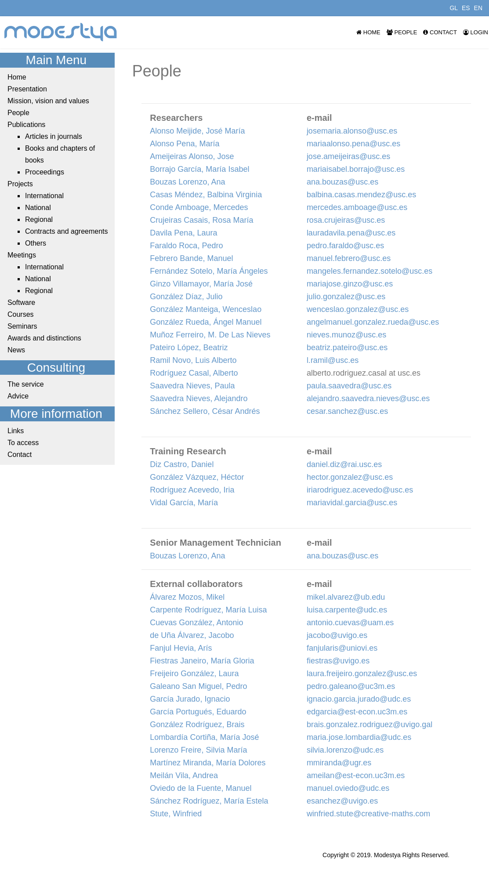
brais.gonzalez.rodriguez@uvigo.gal (369, 724)
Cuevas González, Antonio (196, 622)
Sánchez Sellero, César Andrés (205, 411)
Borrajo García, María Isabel (199, 169)
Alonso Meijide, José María (197, 131)
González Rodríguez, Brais (197, 724)
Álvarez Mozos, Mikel (187, 597)
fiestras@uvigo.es (338, 660)
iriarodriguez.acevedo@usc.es (360, 489)
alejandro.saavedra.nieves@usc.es (368, 398)
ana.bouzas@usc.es (342, 181)
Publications (26, 124)
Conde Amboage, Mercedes (199, 207)
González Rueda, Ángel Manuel (205, 322)
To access (23, 442)
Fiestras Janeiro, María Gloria (202, 660)
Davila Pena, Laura (183, 232)
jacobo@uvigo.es (337, 635)
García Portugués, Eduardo (198, 711)
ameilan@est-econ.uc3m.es (356, 775)
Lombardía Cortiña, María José (204, 737)
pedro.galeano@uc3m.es (351, 686)
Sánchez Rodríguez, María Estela (209, 801)
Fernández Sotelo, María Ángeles (209, 271)
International (44, 195)
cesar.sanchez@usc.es (347, 411)
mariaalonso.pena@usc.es (353, 143)
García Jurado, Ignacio (190, 699)
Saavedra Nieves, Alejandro (198, 398)
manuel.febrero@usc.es (349, 258)
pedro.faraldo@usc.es (345, 245)
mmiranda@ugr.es (339, 762)
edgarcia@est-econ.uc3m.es (357, 711)
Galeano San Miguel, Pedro (198, 686)
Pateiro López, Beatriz (189, 347)
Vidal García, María (184, 502)
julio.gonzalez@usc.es (346, 296)
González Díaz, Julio (186, 296)
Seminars (22, 326)
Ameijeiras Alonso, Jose (192, 156)
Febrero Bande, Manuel (191, 258)
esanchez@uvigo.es (342, 801)
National (38, 207)
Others (35, 243)
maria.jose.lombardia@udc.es (359, 737)
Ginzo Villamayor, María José (201, 283)
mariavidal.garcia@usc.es (352, 502)
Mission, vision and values (48, 101)
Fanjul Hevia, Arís (181, 648)
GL (453, 7)
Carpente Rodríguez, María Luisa (208, 609)
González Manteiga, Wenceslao (205, 309)
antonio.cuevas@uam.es (350, 622)
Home (368, 32)
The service (25, 384)
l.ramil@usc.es (333, 360)
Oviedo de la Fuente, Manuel (200, 788)
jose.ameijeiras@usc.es (348, 156)
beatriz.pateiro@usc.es (347, 347)
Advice (18, 396)
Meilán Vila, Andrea (184, 775)
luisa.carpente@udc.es (347, 609)
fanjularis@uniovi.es (342, 648)
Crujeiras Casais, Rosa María (201, 220)
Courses (20, 314)
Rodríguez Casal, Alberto (194, 373)
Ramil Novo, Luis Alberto (193, 360)
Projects (20, 184)
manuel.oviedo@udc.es (348, 788)
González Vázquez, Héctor (197, 477)
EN (478, 7)
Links (15, 431)
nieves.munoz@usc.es (346, 334)
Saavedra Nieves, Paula (192, 385)
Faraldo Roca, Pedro (186, 245)
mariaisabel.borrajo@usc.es (356, 169)
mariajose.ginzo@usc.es (350, 283)
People (402, 32)
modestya (61, 32)
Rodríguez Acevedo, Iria (192, 489)
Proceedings (44, 172)
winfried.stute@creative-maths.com (368, 813)
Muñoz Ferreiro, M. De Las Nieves (210, 334)
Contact (439, 32)
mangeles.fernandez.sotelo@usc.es (369, 271)
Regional (39, 219)
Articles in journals (53, 136)
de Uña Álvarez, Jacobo (192, 635)
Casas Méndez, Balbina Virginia (206, 194)
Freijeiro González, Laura (194, 673)
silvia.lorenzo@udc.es (345, 750)
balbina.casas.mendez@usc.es (361, 194)
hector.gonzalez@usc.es (350, 477)
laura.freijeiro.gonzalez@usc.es (362, 673)
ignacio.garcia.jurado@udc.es (359, 699)
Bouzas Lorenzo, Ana (187, 181)
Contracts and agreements (66, 231)
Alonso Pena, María (184, 143)
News (16, 350)
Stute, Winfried (176, 813)
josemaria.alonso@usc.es (352, 131)
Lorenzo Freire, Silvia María (198, 750)
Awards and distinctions (44, 338)
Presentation (27, 89)
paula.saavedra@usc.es (349, 385)
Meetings (21, 255)
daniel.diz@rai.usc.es (344, 464)
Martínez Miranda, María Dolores (207, 762)
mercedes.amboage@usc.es (357, 207)
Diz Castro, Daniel (182, 464)
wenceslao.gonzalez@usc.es (358, 309)
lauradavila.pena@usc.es (351, 232)
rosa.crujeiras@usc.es (346, 220)
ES (466, 7)
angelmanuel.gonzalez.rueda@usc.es (373, 322)
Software (21, 302)
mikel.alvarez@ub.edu (346, 597)
